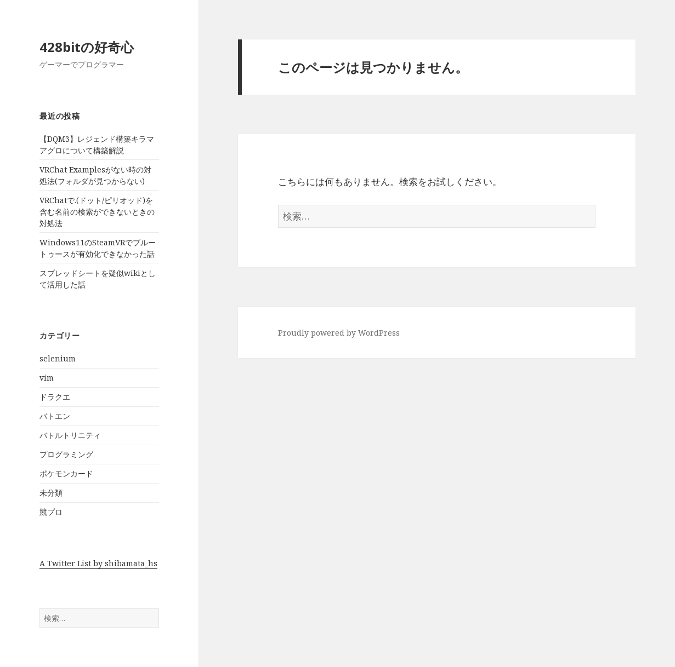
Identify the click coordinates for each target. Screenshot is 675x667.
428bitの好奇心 (86, 47)
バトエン (54, 416)
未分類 (51, 492)
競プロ (51, 512)
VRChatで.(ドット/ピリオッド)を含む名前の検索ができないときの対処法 (97, 211)
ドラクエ (54, 397)
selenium (57, 358)
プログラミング (66, 454)
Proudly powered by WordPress (339, 332)
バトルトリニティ (70, 435)
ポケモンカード (66, 473)
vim (46, 377)
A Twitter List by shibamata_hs (98, 563)
